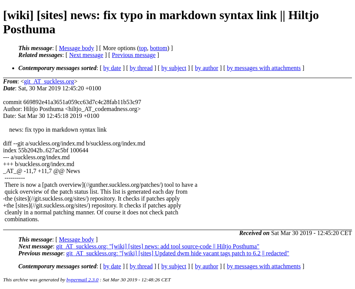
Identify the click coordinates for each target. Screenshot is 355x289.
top (143, 48)
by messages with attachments (264, 68)
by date (112, 68)
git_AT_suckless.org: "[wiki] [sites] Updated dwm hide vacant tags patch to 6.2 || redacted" (177, 253)
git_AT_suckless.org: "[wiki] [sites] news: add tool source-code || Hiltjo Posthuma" (157, 246)
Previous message (134, 55)
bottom (158, 48)
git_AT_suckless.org (49, 81)
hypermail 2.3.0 (82, 279)
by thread (141, 68)
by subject (173, 68)
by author (206, 68)
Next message (86, 55)
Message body (76, 48)
